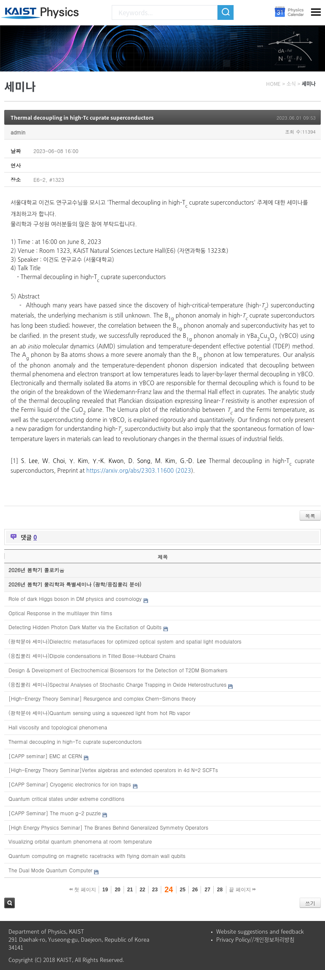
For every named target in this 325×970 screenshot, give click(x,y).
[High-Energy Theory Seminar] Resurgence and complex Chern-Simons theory (102, 698)
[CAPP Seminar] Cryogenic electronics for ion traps (69, 784)
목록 (310, 515)
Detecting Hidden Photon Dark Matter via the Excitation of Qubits (85, 626)
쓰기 (310, 903)
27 (207, 890)
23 (154, 890)
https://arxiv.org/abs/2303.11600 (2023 (138, 471)
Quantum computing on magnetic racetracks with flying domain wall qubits (96, 855)
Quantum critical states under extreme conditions (66, 798)
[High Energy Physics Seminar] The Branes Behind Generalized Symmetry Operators (108, 827)
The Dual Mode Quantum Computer (50, 870)
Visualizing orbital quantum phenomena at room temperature (80, 841)
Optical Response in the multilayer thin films (60, 613)
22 (142, 890)
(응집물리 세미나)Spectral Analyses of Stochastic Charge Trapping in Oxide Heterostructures (117, 684)
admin (18, 132)
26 (195, 890)
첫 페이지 (82, 890)
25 (182, 890)
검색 (9, 903)
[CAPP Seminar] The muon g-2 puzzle (54, 813)
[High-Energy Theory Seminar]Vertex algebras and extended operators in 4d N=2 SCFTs (113, 769)
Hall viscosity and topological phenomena (57, 727)
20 (117, 890)
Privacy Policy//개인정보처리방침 (255, 939)
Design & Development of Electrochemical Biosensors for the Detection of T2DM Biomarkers (117, 670)
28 (220, 890)
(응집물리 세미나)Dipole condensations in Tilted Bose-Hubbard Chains (92, 655)
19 (105, 890)
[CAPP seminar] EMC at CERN (45, 755)
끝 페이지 (242, 890)
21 (130, 890)
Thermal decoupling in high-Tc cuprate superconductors (82, 117)
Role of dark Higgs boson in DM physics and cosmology (75, 598)
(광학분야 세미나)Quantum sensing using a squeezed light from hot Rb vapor (99, 712)
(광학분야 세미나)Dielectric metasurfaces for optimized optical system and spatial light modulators (125, 641)
